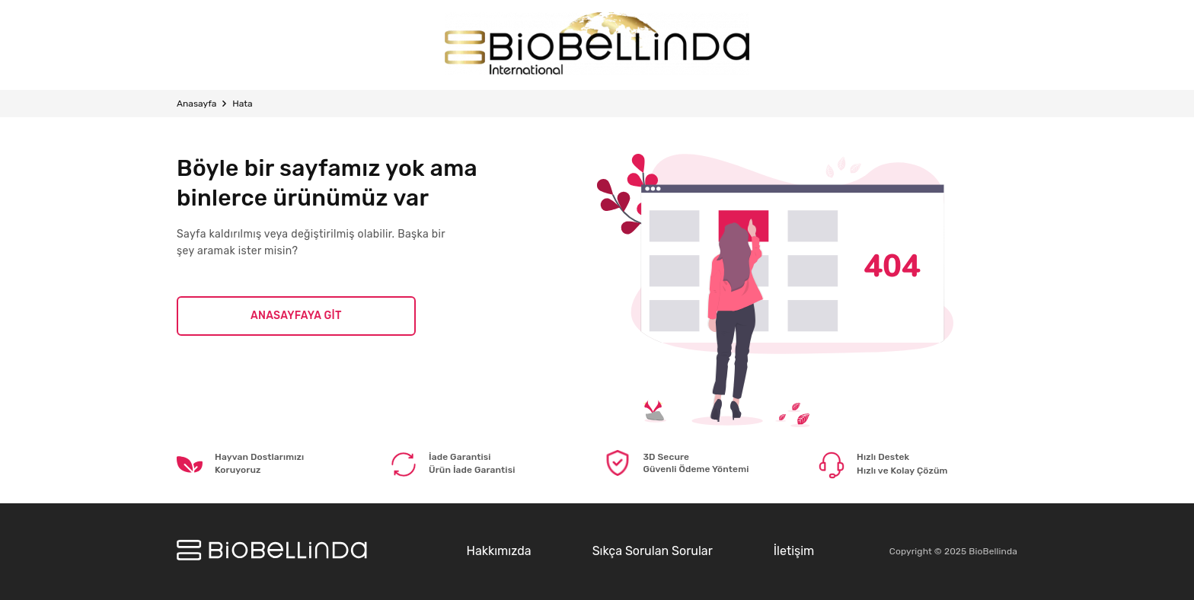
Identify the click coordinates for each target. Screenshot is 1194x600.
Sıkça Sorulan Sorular (652, 551)
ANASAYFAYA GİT (296, 315)
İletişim (794, 551)
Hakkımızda (498, 551)
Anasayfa (196, 103)
